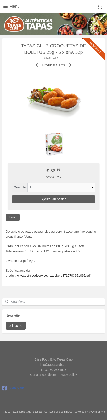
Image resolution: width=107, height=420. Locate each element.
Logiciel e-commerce (60, 411)
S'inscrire (15, 325)
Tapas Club (13, 388)
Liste (12, 217)
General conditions (43, 374)
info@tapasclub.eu (53, 364)
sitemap (37, 411)
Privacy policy (67, 374)
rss (45, 411)
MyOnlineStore (96, 411)
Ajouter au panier (53, 199)
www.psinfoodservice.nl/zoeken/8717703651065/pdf (54, 275)
